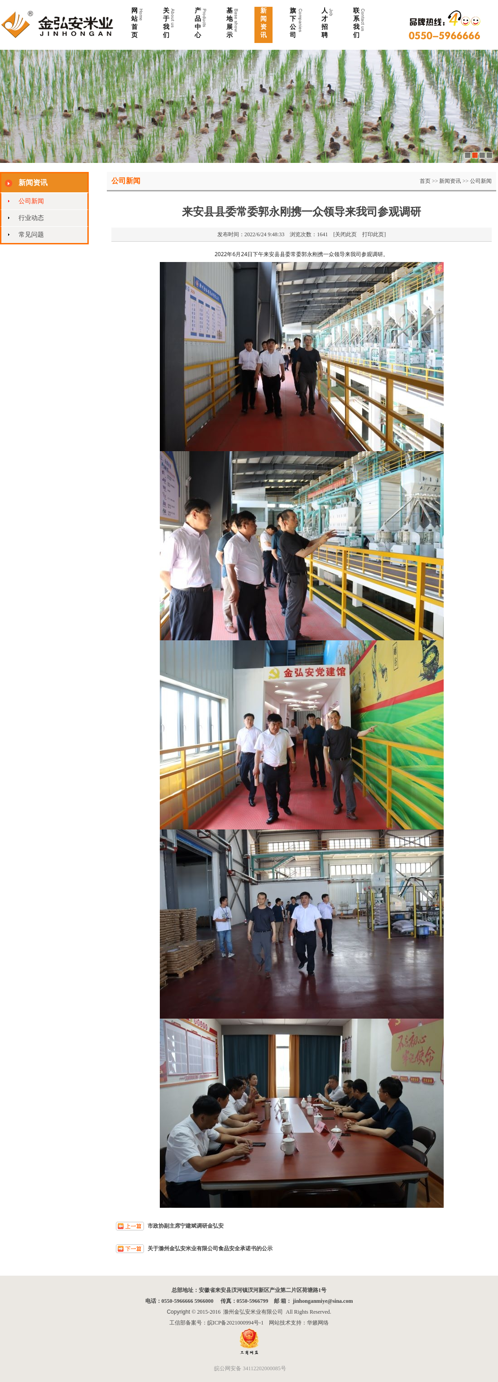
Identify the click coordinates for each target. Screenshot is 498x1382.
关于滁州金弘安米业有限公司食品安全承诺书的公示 (210, 1248)
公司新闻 (31, 201)
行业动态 (31, 217)
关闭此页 (346, 234)
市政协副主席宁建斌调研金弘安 (186, 1226)
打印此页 (373, 234)
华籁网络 (318, 1323)
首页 (425, 181)
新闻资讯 (450, 181)
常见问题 (31, 234)
